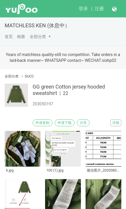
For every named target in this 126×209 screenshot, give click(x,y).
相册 (21, 36)
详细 (115, 123)
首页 (9, 36)
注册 (99, 8)
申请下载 (65, 123)
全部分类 (38, 36)
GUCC (29, 76)
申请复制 (42, 123)
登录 (83, 8)
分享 (83, 123)
